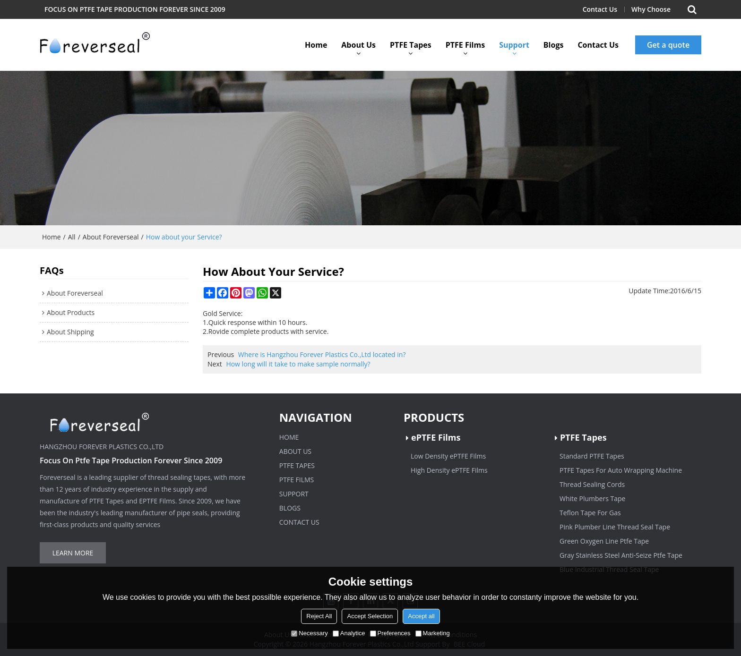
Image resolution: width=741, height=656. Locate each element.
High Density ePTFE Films (449, 470)
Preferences (390, 633)
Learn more (73, 552)
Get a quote (668, 45)
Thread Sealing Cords (592, 484)
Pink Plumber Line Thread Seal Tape (615, 526)
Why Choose (651, 9)
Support (514, 45)
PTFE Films (465, 45)
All (72, 236)
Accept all (421, 616)
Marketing (432, 633)
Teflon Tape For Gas (590, 512)
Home (316, 45)
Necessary (309, 633)
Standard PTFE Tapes (592, 456)
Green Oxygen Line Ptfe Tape (604, 541)
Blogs (553, 45)
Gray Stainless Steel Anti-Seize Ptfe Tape (621, 555)
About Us (358, 45)
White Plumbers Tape (592, 498)
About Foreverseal (111, 236)
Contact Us (600, 9)
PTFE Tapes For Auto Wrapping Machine (621, 470)
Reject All (319, 616)
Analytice (349, 633)
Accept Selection (370, 616)
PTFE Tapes (410, 45)
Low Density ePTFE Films (448, 456)
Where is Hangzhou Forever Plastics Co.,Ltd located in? (322, 354)
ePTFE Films (435, 437)
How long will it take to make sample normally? (298, 363)
